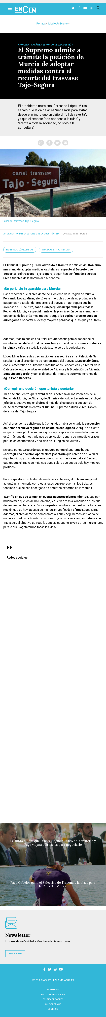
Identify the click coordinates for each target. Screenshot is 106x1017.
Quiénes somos (53, 1004)
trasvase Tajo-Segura (56, 249)
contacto (53, 1009)
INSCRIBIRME (15, 954)
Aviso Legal (53, 990)
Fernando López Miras (19, 249)
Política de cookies (53, 999)
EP (57, 233)
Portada (41, 23)
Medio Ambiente (58, 23)
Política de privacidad (53, 994)
